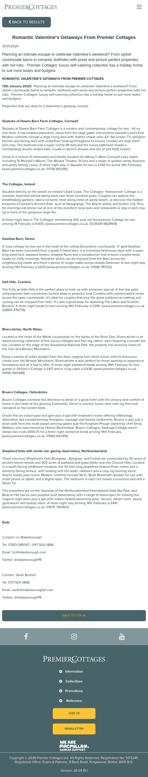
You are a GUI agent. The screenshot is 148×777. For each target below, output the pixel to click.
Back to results (26, 22)
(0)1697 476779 (13, 310)
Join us (74, 713)
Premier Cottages (24, 94)
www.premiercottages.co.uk (24, 169)
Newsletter (74, 729)
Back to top (74, 615)
